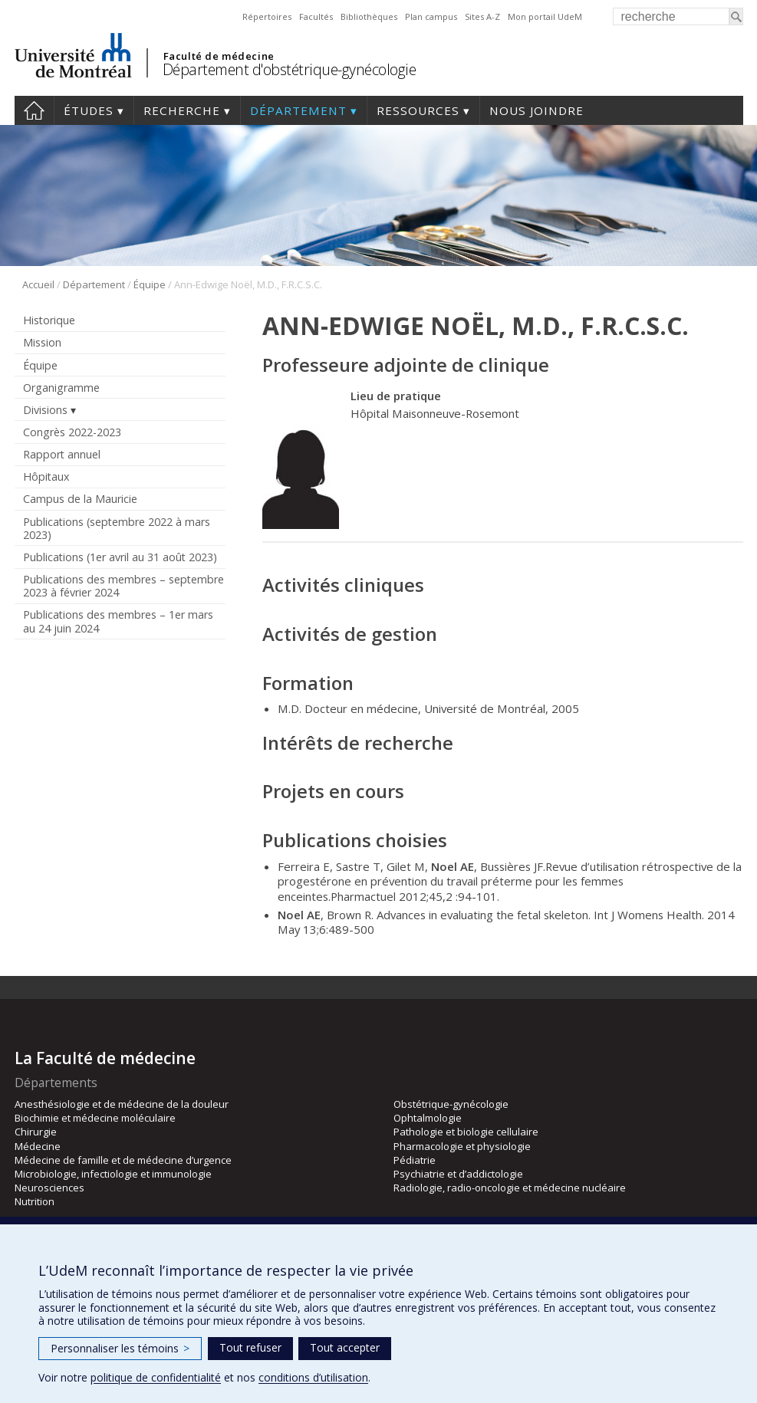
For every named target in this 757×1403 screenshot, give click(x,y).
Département (298, 110)
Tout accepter (345, 1347)
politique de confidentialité (156, 1377)
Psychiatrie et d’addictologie (458, 1174)
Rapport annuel (61, 454)
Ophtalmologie (427, 1118)
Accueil (34, 110)
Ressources (418, 110)
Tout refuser (250, 1347)
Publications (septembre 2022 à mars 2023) (116, 528)
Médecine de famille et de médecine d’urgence (123, 1160)
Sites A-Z (482, 16)
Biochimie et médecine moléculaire (95, 1118)
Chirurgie (36, 1131)
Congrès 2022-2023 (72, 432)
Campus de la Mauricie (80, 498)
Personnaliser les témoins (120, 1348)
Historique (49, 320)
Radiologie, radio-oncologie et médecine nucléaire (509, 1187)
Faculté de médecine (219, 56)
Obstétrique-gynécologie (451, 1104)
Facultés (316, 16)
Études (89, 110)
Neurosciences (49, 1187)
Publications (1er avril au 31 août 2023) (120, 557)
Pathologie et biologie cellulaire (465, 1131)
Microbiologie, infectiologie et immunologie (113, 1174)
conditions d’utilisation (313, 1377)
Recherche (181, 110)
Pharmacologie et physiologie (462, 1146)
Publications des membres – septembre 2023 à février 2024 (123, 586)
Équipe (149, 284)
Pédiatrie (414, 1160)
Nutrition (34, 1201)
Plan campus (431, 16)
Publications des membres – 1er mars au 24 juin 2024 (118, 621)
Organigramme (61, 387)
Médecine (38, 1146)
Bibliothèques (369, 16)
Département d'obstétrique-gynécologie (289, 69)
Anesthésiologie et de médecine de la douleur (122, 1104)
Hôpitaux (46, 476)
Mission (42, 342)
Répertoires (266, 16)
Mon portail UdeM (545, 16)
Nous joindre (536, 110)
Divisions (45, 409)
